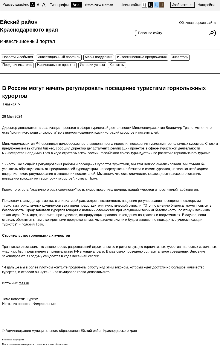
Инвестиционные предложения (142, 57)
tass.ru (24, 283)
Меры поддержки (98, 57)
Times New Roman (98, 5)
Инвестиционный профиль (59, 57)
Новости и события (17, 57)
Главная (9, 104)
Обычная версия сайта (197, 22)
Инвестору (179, 57)
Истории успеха (92, 65)
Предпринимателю (17, 65)
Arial (77, 5)
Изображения (182, 5)
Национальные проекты (56, 65)
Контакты (117, 65)
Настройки (206, 5)
